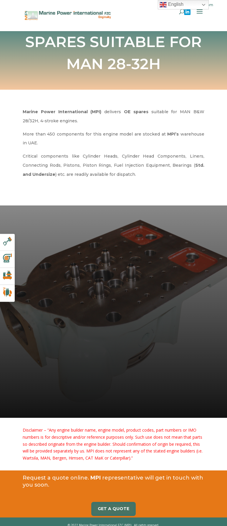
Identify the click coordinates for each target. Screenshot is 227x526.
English (171, 4)
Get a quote (113, 501)
